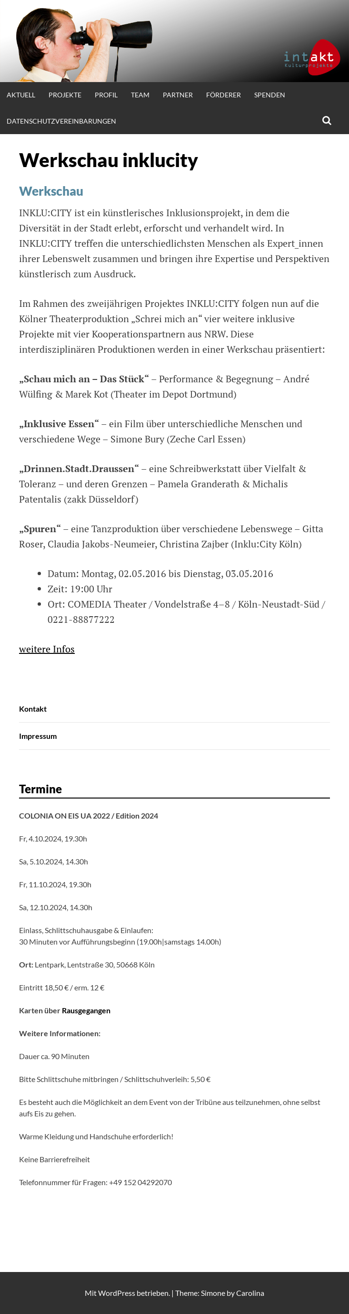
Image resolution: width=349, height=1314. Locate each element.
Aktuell (21, 95)
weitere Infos (47, 648)
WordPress (116, 1292)
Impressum (38, 735)
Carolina (250, 1292)
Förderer (223, 95)
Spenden (269, 95)
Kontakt (33, 708)
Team (140, 95)
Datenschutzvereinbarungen (61, 121)
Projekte (65, 95)
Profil (106, 95)
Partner (178, 95)
